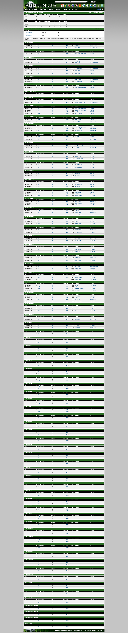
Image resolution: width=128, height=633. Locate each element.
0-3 (52, 164)
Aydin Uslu (77, 55)
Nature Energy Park (94, 47)
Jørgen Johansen (78, 260)
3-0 (52, 201)
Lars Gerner (77, 285)
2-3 (52, 108)
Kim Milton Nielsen (78, 195)
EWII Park (92, 108)
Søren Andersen (29, 32)
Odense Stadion (93, 201)
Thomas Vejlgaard (78, 214)
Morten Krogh (77, 47)
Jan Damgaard (77, 325)
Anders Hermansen (78, 176)
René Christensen (78, 203)
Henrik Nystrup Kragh (79, 145)
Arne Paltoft (77, 310)
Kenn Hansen (77, 149)
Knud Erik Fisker (78, 212)
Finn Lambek (77, 266)
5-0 (52, 229)
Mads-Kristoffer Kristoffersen (80, 110)
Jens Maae (77, 136)
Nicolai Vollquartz (78, 193)
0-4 (52, 195)
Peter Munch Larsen (78, 111)
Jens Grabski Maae (78, 68)
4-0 (52, 242)
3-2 (52, 110)
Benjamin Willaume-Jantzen (80, 102)
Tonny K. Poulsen (78, 240)
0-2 (52, 182)
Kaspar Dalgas (29, 35)
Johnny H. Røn (77, 248)
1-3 (52, 231)
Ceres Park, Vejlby (93, 45)
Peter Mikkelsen (78, 257)
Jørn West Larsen (78, 242)
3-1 (52, 176)
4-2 (52, 81)
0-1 (52, 111)
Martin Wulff (77, 204)
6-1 (52, 173)
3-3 (52, 203)
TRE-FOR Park (93, 121)
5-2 (52, 260)
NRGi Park (92, 136)
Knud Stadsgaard (78, 192)
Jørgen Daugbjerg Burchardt (80, 53)
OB (67, 45)
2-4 (52, 147)
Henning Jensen (78, 156)
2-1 (52, 45)
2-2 (52, 73)
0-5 (52, 214)
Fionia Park (92, 173)
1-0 (52, 61)
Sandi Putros (77, 45)
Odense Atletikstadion (94, 266)
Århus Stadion (92, 195)
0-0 (52, 79)
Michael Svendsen (78, 229)
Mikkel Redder (77, 88)
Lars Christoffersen (78, 130)
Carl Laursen (77, 319)
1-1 (52, 53)
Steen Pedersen (78, 249)
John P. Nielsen (78, 307)
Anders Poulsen (78, 139)
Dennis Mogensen (78, 113)
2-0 (52, 184)
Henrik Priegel (77, 173)
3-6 (52, 139)
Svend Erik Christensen (79, 288)
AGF (39, 45)
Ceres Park (92, 53)
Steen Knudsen (78, 223)
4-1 (52, 138)
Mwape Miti (28, 33)
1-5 (52, 47)
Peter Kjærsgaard (78, 61)
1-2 (52, 62)
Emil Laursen (77, 175)
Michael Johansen (78, 167)
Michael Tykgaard (78, 121)
